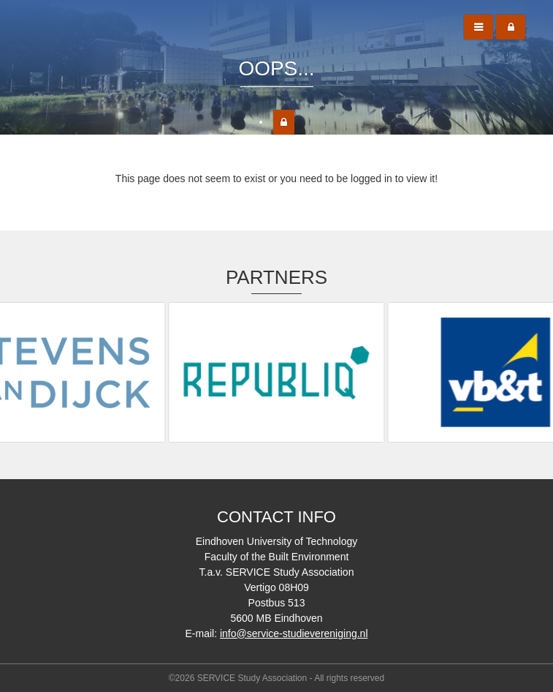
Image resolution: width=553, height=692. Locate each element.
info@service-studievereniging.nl (294, 633)
